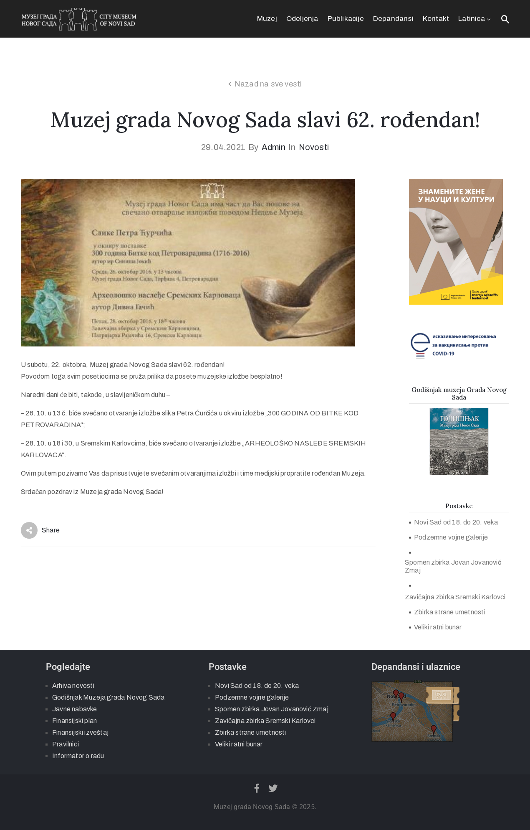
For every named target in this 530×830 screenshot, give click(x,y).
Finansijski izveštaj (80, 732)
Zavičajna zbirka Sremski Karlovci (455, 597)
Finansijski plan (74, 720)
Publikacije (346, 19)
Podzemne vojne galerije (451, 537)
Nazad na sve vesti (268, 84)
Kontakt (436, 19)
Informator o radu (78, 755)
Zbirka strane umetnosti (449, 612)
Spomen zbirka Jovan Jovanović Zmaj (453, 566)
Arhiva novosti (73, 685)
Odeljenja (302, 19)
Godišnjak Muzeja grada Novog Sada (108, 697)
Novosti (314, 147)
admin (273, 147)
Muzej (267, 19)
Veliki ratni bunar (438, 627)
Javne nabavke (74, 709)
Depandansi (393, 19)
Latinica (475, 19)
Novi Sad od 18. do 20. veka (456, 522)
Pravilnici (65, 744)
